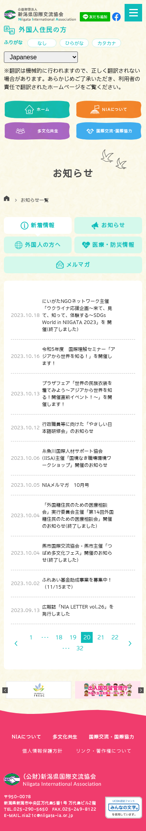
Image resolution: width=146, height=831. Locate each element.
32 (79, 648)
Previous (5, 690)
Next (141, 690)
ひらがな (74, 43)
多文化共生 (65, 737)
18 (58, 637)
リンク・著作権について (104, 751)
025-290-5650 (31, 809)
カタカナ (106, 43)
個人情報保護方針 (42, 751)
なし (42, 43)
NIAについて (26, 737)
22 (114, 637)
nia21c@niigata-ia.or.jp (47, 815)
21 (100, 637)
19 (72, 637)
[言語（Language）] (41, 57)
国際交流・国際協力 (111, 737)
